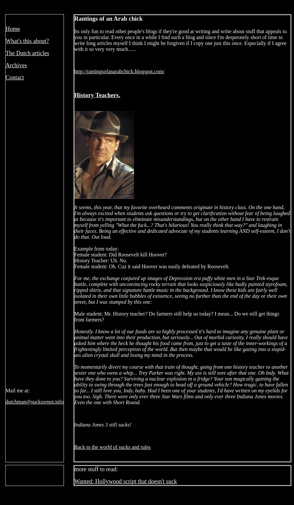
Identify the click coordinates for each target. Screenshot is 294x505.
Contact (15, 77)
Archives (16, 65)
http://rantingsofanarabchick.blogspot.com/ (119, 71)
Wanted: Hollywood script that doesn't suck (125, 481)
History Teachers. (97, 95)
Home (13, 29)
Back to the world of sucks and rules (112, 447)
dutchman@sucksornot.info (35, 402)
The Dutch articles (27, 53)
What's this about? (27, 41)
